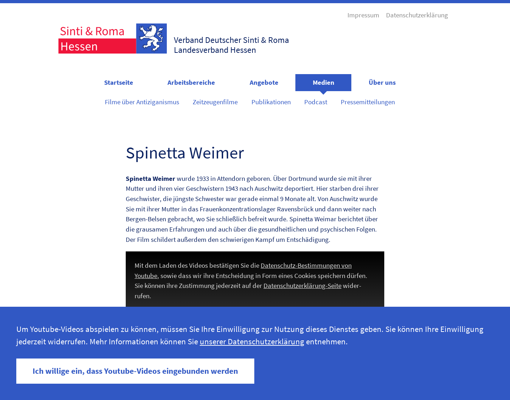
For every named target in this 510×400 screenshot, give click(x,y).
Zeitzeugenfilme (215, 102)
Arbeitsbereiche (191, 82)
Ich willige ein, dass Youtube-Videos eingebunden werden (135, 371)
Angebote (264, 82)
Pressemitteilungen (368, 102)
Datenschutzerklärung (417, 15)
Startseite (118, 82)
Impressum (363, 15)
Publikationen (271, 102)
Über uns (382, 82)
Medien (323, 82)
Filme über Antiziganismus (142, 102)
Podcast (315, 102)
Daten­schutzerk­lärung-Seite (302, 285)
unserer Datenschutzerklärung (252, 341)
